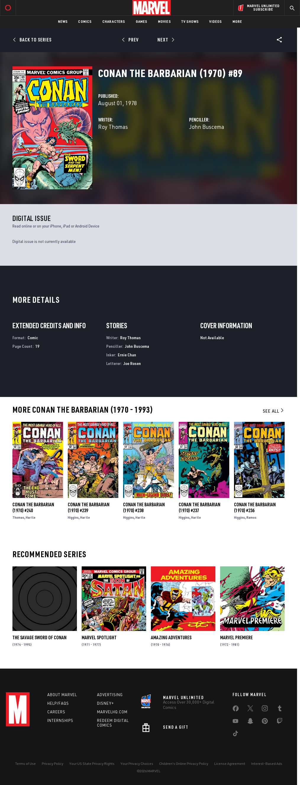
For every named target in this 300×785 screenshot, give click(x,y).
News (63, 21)
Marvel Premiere (236, 637)
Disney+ (105, 703)
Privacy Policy (52, 763)
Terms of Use (25, 763)
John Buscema (206, 126)
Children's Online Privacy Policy (183, 763)
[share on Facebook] (236, 710)
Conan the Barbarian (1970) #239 (88, 507)
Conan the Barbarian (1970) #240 (33, 507)
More (237, 21)
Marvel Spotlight (99, 637)
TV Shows (190, 21)
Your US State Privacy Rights (91, 763)
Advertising (110, 694)
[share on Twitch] (280, 722)
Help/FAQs (58, 703)
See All (274, 411)
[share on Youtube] (235, 722)
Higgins (73, 517)
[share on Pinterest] (265, 722)
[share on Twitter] (250, 709)
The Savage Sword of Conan (39, 637)
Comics (84, 21)
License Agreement (229, 763)
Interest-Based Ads (266, 763)
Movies (164, 21)
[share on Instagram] (265, 709)
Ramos (251, 517)
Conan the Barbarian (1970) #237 (199, 507)
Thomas (18, 517)
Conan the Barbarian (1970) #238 (144, 507)
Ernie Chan (127, 354)
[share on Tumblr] (280, 709)
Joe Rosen (132, 363)
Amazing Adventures (171, 637)
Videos (215, 21)
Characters (113, 21)
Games (141, 21)
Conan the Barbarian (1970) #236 (255, 507)
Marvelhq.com (112, 711)
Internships (60, 720)
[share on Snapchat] (250, 722)
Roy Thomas (113, 126)
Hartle (31, 517)
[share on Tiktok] (235, 735)
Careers (56, 711)
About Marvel (62, 694)
